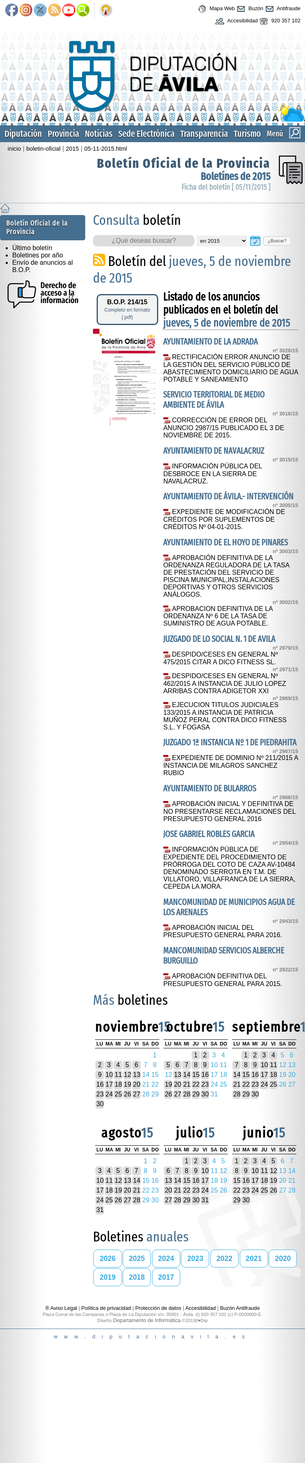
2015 (72, 148)
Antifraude (282, 9)
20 (136, 1084)
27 (136, 1094)
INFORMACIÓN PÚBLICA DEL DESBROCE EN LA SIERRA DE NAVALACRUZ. (212, 474)
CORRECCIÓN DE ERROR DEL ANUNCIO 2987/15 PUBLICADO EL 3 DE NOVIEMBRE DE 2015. (223, 428)
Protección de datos (158, 1308)
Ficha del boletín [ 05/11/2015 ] (225, 187)
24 (109, 1094)
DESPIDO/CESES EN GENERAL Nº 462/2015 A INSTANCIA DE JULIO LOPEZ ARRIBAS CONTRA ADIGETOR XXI (224, 683)
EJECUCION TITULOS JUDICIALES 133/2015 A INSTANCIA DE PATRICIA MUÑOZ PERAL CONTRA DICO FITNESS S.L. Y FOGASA (225, 716)
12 (127, 1074)
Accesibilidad (236, 21)
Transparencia (204, 133)
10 (109, 1074)
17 (109, 1084)
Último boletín (32, 247)
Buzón (249, 9)
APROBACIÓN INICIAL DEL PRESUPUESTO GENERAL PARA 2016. (222, 931)
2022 (224, 1258)
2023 (195, 1258)
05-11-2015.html (105, 148)
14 (186, 1074)
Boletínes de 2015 (235, 176)
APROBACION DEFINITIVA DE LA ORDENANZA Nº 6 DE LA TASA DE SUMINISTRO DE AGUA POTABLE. (217, 616)
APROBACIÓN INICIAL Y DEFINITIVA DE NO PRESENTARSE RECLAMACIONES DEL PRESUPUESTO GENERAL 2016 (229, 811)
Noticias (99, 133)
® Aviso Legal (62, 1308)
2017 (166, 1277)
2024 (166, 1258)
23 (100, 1094)
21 (186, 1084)
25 (118, 1094)
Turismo (247, 133)
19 (127, 1084)
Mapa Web (215, 9)
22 (196, 1084)
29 (196, 1094)
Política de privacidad (106, 1308)
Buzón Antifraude (240, 1308)
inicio (14, 148)
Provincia (63, 133)
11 (118, 1074)
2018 (137, 1277)
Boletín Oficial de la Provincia (183, 163)
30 (100, 1104)
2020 (283, 1258)
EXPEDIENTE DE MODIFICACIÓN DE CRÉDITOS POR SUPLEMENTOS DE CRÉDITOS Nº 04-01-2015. (224, 519)
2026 (107, 1258)
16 (100, 1084)
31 (100, 1209)
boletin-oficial (44, 148)
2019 (107, 1277)
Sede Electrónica (146, 133)
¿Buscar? (277, 240)
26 (127, 1094)
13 (136, 1074)
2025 (137, 1258)
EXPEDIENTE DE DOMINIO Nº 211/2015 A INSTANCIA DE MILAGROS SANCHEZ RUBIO (230, 765)
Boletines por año (37, 255)
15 (196, 1074)
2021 (254, 1258)
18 (118, 1084)
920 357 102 (279, 21)
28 (186, 1094)
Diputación (23, 133)
